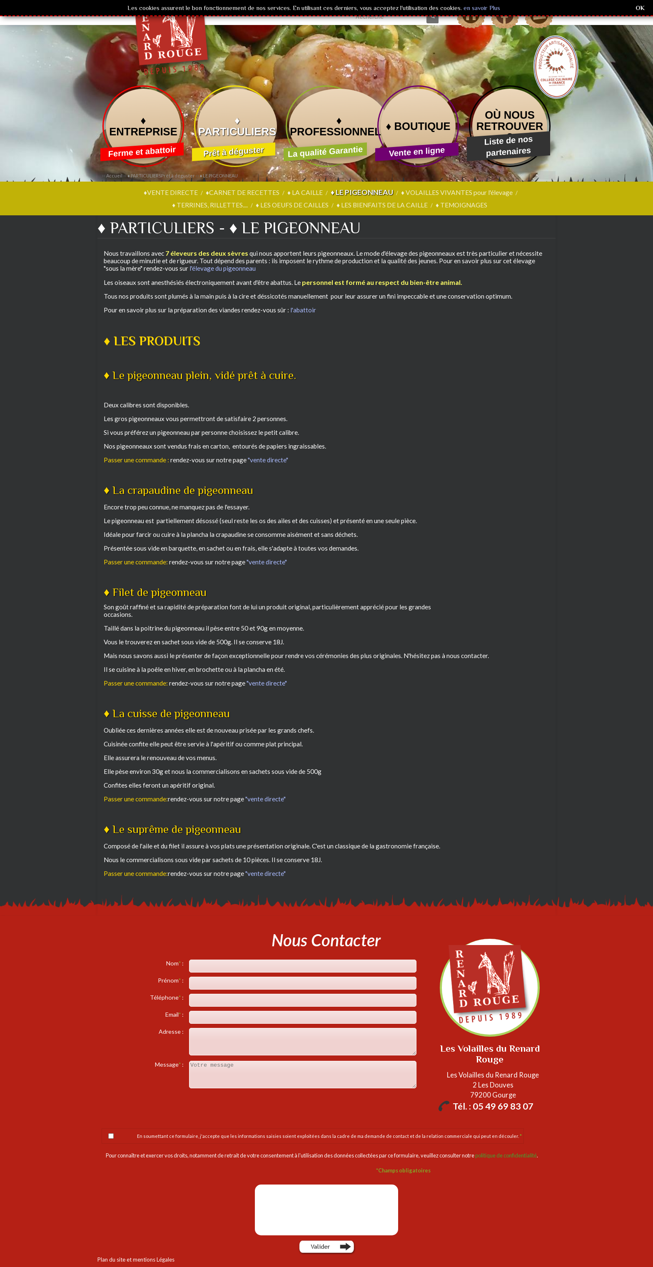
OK (640, 7)
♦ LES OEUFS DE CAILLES (252, 205)
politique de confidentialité (506, 1155)
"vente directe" (268, 459)
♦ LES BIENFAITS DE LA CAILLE (340, 205)
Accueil (114, 175)
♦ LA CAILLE (264, 192)
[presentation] (327, 1209)
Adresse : (172, 1031)
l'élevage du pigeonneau (222, 268)
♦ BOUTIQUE (418, 126)
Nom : (175, 962)
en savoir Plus (481, 7)
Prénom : (171, 979)
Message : (170, 1063)
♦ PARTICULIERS (237, 126)
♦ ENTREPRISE (143, 126)
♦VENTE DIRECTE (135, 192)
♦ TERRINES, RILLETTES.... (511, 192)
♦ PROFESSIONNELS (339, 126)
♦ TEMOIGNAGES (417, 205)
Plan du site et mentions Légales (133, 1259)
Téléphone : (167, 996)
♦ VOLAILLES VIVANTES (412, 192)
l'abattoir (303, 309)
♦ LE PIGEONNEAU (219, 175)
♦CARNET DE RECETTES (204, 192)
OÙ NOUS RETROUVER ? (509, 126)
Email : (175, 1014)
